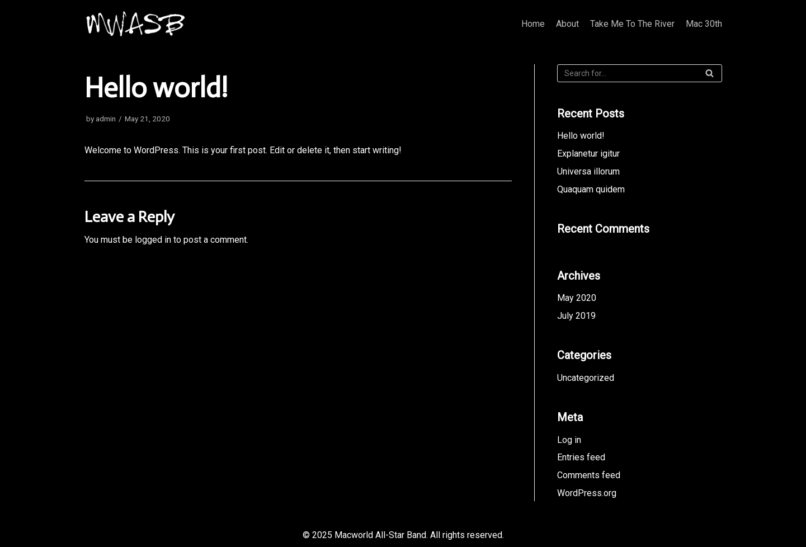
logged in (153, 239)
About (567, 23)
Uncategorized (585, 377)
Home (533, 23)
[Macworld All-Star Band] (136, 23)
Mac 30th (704, 23)
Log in (569, 440)
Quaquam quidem (591, 189)
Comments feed (588, 475)
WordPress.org (586, 493)
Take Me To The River (632, 23)
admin (106, 118)
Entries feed (581, 457)
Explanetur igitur (588, 153)
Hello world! (581, 135)
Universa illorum (588, 171)
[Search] (639, 73)
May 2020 (576, 298)
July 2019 (576, 315)
